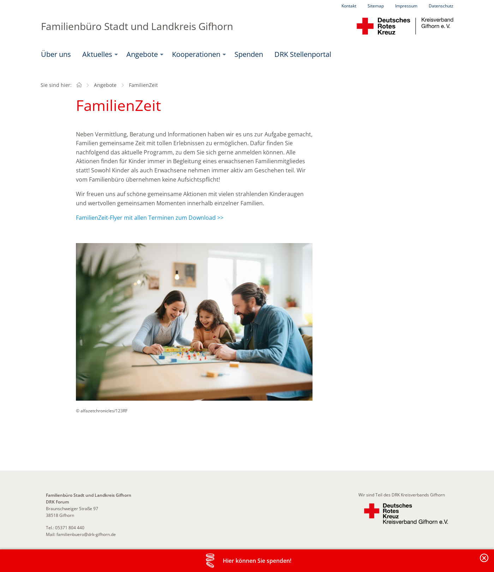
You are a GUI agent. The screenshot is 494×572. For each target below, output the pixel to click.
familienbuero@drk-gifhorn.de (86, 534)
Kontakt (348, 6)
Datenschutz (441, 6)
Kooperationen (196, 54)
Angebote (142, 54)
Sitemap (376, 6)
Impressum (406, 6)
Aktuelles (97, 54)
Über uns (56, 54)
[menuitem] (56, 54)
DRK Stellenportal (302, 54)
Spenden (248, 54)
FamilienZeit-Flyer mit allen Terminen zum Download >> (150, 218)
